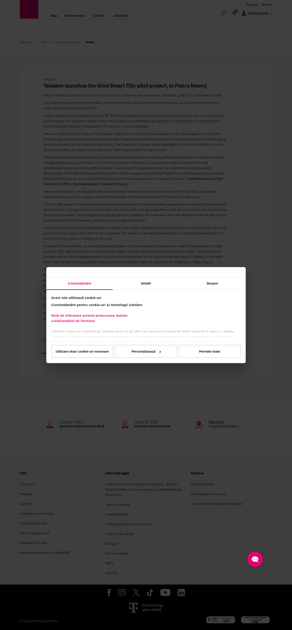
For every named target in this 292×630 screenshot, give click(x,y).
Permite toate (209, 351)
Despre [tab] (212, 283)
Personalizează (146, 351)
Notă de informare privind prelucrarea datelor (89, 315)
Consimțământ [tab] (79, 283)
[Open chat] (255, 559)
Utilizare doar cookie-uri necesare (82, 351)
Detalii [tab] (146, 283)
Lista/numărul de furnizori (74, 320)
